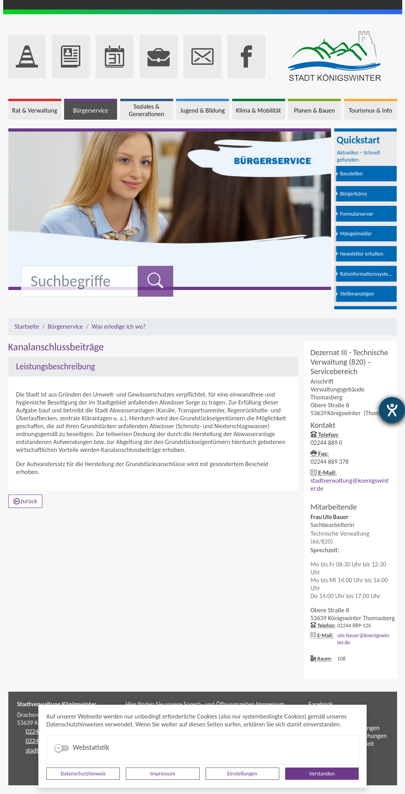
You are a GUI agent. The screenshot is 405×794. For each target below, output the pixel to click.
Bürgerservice (65, 326)
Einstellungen (242, 773)
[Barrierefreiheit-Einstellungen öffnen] (392, 410)
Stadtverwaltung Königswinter (57, 704)
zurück (25, 501)
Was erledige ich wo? (119, 326)
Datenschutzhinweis (83, 773)
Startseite (27, 326)
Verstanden (322, 773)
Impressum (162, 773)
